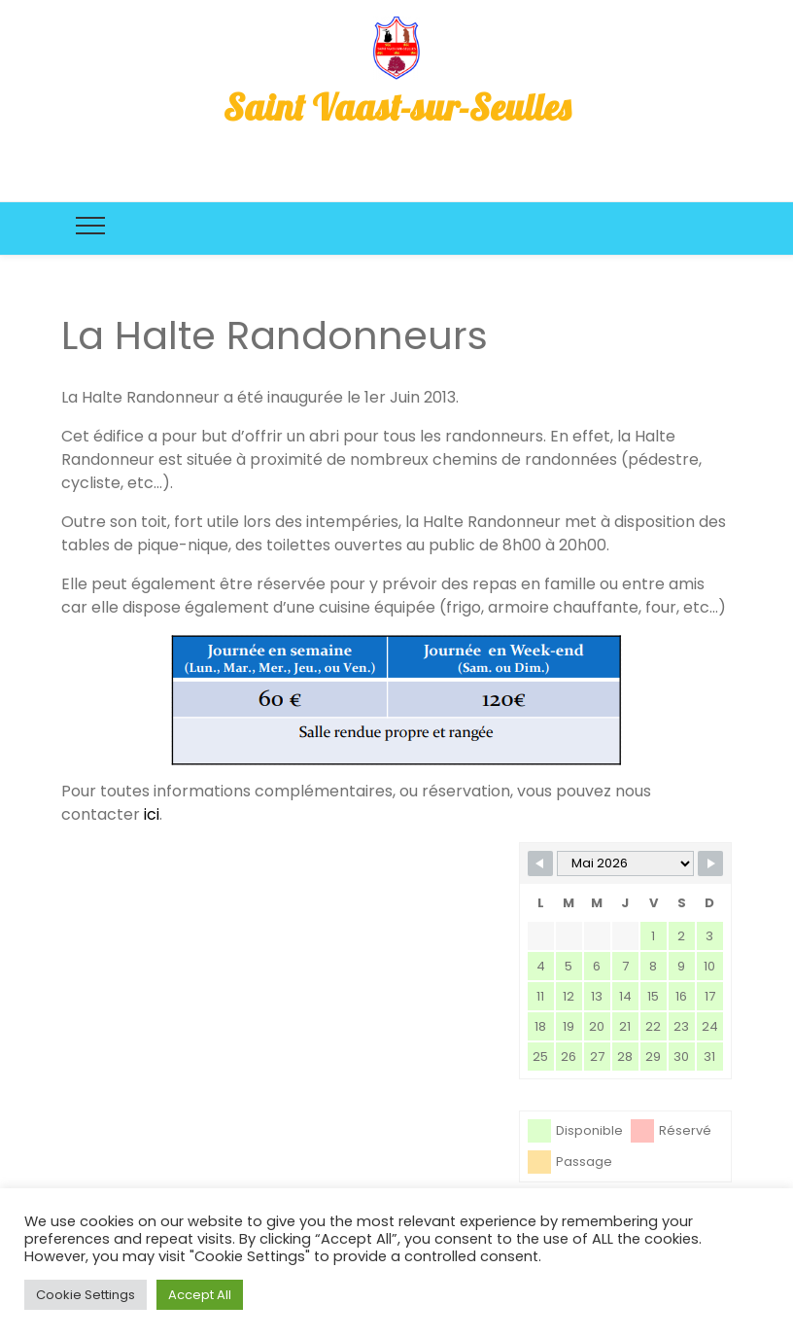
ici (151, 814)
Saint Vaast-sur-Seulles (397, 107)
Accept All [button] (199, 1295)
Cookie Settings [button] (85, 1295)
